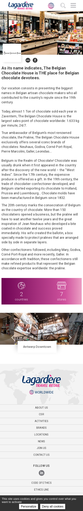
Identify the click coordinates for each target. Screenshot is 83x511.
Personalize (28, 506)
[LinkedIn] (41, 473)
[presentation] (13, 338)
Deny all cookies (53, 506)
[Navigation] (73, 6)
